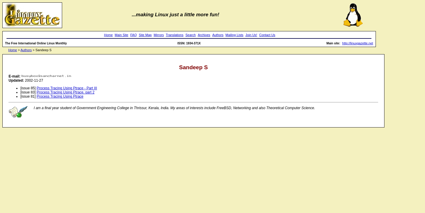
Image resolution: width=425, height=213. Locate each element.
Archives (204, 35)
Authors (217, 35)
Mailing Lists (235, 35)
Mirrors (159, 35)
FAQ (133, 35)
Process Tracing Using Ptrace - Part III (67, 88)
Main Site (121, 35)
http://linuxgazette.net (357, 43)
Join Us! (251, 35)
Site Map (145, 35)
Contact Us (267, 35)
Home (108, 35)
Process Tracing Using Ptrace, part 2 (65, 92)
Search (191, 35)
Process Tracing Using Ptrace (60, 96)
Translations (174, 35)
